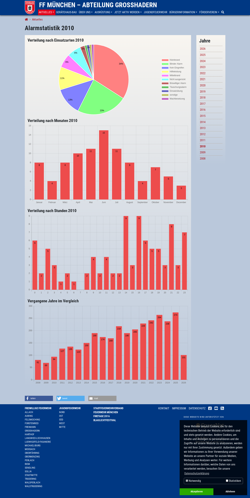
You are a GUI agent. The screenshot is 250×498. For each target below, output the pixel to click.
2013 (202, 128)
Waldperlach (32, 482)
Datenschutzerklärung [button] (196, 473)
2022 (202, 73)
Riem (27, 464)
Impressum (179, 408)
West (62, 423)
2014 (202, 122)
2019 (202, 91)
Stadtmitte (31, 475)
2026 (202, 48)
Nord (62, 412)
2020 (202, 85)
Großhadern (32, 430)
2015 (202, 116)
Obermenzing (32, 456)
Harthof (29, 434)
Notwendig (193, 480)
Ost (61, 415)
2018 (202, 97)
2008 (202, 158)
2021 (202, 79)
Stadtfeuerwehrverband (108, 408)
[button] (46, 12)
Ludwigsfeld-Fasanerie (38, 441)
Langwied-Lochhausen (37, 438)
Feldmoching (32, 419)
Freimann (30, 427)
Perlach (29, 460)
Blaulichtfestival (104, 420)
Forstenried (32, 423)
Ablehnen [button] (230, 491)
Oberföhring (32, 452)
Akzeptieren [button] (197, 491)
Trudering (30, 478)
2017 (202, 103)
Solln (28, 471)
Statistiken (233, 480)
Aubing (29, 415)
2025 (202, 55)
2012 (202, 134)
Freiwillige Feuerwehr (38, 408)
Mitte (62, 427)
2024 (202, 61)
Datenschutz (197, 408)
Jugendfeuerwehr (70, 408)
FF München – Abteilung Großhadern (98, 5)
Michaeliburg (32, 445)
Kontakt (163, 408)
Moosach (30, 449)
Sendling (30, 467)
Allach (29, 412)
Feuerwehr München (105, 412)
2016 (202, 109)
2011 (202, 140)
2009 (202, 152)
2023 (202, 67)
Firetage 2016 (101, 416)
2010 (202, 146)
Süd (61, 419)
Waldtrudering (33, 486)
